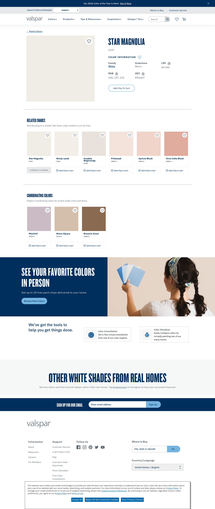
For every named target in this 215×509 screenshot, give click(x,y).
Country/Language (143, 460)
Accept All (77, 499)
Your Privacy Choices (132, 499)
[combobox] (156, 19)
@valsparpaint (120, 387)
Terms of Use (77, 493)
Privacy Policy (172, 488)
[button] (168, 63)
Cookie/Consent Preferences (114, 490)
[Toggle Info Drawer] (139, 57)
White (111, 66)
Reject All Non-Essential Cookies (102, 499)
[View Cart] (184, 19)
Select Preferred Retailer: (40, 10)
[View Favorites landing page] (177, 19)
